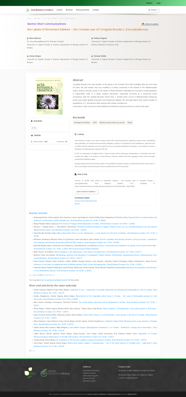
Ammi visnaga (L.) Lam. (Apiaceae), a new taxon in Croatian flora (80, 252)
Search (153, 10)
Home (29, 18)
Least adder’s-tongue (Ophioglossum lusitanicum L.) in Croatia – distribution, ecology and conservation (110, 327)
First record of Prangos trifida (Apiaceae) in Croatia (79, 224)
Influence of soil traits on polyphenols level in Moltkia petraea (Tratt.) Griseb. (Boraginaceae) (70, 264)
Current (60, 10)
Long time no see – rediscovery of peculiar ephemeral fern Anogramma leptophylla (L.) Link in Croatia (111, 290)
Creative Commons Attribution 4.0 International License (104, 394)
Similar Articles (38, 213)
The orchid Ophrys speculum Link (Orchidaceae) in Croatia (102, 302)
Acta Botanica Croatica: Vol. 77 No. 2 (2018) (102, 242)
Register (149, 3)
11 (45, 275)
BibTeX (77, 204)
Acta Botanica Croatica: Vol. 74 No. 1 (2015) (129, 340)
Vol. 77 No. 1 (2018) (50, 18)
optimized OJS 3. (132, 394)
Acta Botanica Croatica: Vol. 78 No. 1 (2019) (51, 312)
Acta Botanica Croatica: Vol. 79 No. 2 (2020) (88, 220)
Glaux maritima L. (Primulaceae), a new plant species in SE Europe (130, 309)
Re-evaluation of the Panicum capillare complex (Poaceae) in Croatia (83, 340)
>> (54, 275)
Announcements (83, 10)
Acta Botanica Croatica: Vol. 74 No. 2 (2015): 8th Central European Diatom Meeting (66, 249)
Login (158, 3)
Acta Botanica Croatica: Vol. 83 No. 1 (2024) (117, 224)
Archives (69, 10)
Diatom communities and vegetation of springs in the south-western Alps (128, 246)
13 (50, 275)
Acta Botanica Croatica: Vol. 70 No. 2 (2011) (124, 252)
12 (47, 275)
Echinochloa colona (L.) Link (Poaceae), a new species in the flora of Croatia (114, 315)
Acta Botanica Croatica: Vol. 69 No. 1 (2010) (69, 230)
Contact (96, 10)
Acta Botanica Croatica (42, 10)
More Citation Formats (86, 192)
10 (43, 275)
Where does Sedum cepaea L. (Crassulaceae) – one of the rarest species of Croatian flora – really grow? (110, 343)
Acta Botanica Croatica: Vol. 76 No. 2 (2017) (96, 337)
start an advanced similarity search (53, 280)
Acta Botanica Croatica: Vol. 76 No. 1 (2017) (65, 258)
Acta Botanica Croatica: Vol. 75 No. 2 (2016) (124, 264)
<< (30, 275)
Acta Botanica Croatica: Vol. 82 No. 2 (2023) (74, 271)
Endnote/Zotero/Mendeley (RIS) (86, 201)
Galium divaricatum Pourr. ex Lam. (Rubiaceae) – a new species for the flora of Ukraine (91, 233)
